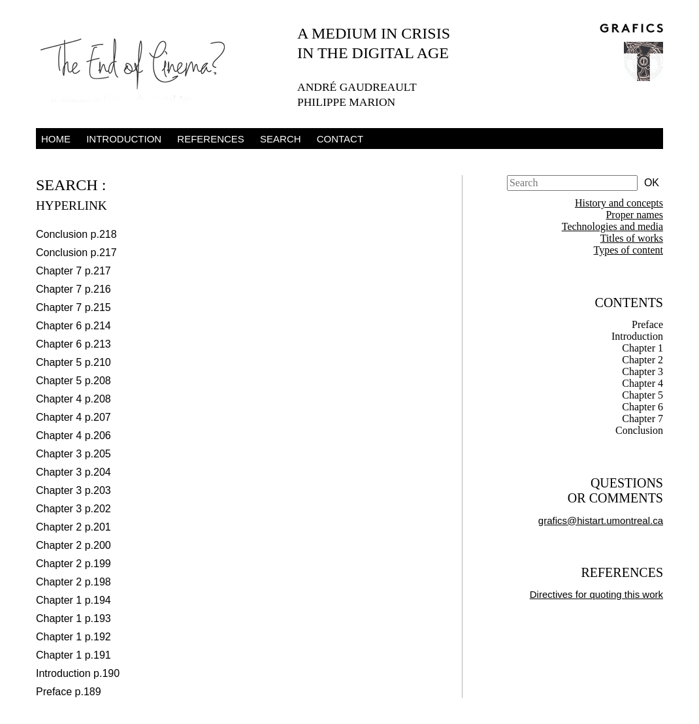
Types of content (628, 249)
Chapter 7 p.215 (73, 307)
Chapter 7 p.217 (73, 270)
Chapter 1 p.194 (73, 600)
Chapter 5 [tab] (642, 395)
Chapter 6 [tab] (642, 406)
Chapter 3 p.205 (73, 453)
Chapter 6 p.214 (73, 325)
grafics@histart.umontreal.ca (600, 520)
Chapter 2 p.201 (73, 527)
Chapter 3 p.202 (73, 508)
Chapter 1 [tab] (642, 348)
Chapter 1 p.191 (73, 655)
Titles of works (631, 238)
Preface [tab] (647, 324)
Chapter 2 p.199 (73, 563)
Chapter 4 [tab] (642, 383)
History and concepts (619, 202)
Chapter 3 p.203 (73, 490)
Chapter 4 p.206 (73, 435)
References (210, 138)
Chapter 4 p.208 (73, 398)
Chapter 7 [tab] (642, 418)
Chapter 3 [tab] (642, 371)
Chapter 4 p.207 (73, 417)
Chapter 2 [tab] (642, 359)
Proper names (634, 214)
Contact (340, 138)
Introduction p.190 (78, 673)
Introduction (123, 138)
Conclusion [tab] (639, 430)
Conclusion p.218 (76, 234)
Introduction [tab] (637, 336)
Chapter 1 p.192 (73, 636)
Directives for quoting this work (596, 594)
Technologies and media (612, 226)
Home (56, 138)
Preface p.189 (68, 691)
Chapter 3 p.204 (73, 472)
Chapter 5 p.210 (73, 362)
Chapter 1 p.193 (73, 618)
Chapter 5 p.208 (73, 380)
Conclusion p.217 (76, 252)
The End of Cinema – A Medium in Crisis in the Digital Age (140, 67)
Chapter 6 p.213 (73, 344)
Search (280, 138)
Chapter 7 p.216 (73, 289)
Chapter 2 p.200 (73, 545)
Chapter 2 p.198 (73, 581)
